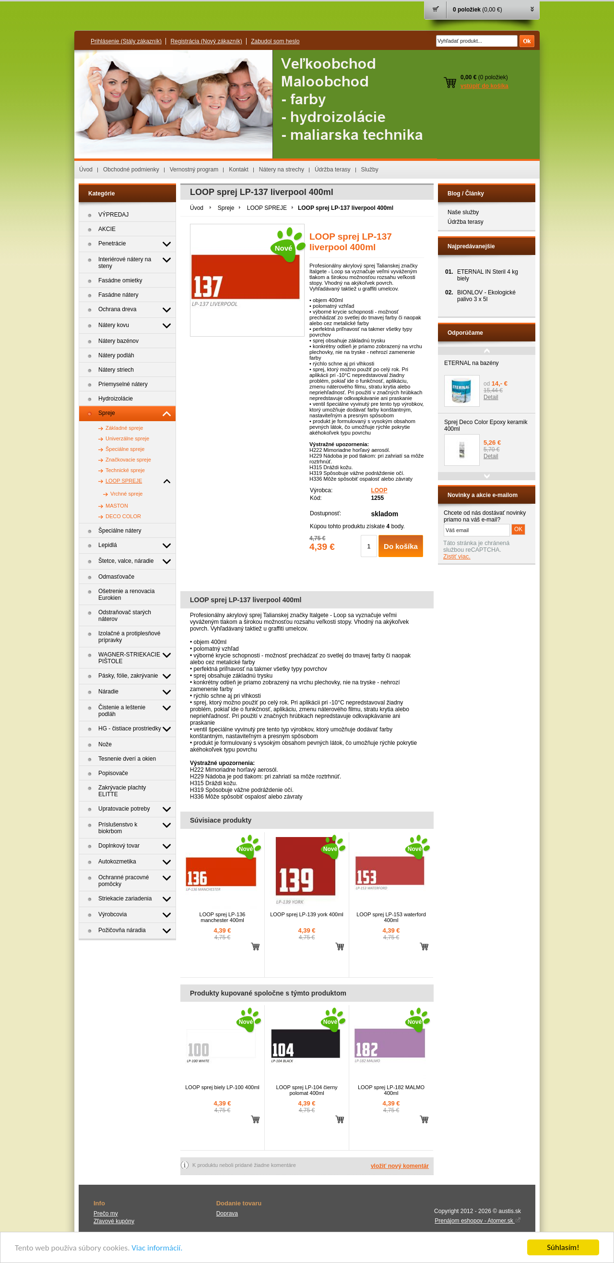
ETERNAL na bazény (471, 363)
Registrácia (206, 41)
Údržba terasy (333, 169)
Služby (369, 169)
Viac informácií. (156, 1248)
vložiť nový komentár (400, 1166)
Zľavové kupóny (114, 1221)
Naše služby (463, 212)
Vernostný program (194, 169)
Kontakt (238, 169)
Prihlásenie (126, 41)
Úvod (86, 169)
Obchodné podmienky (131, 169)
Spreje (226, 208)
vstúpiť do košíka (484, 86)
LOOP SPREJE (267, 208)
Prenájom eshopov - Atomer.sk (478, 1220)
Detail (491, 397)
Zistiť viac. (457, 556)
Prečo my (106, 1213)
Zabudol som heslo (275, 41)
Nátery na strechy (281, 169)
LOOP (379, 490)
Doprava (227, 1213)
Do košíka (401, 546)
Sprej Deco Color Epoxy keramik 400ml (485, 425)
